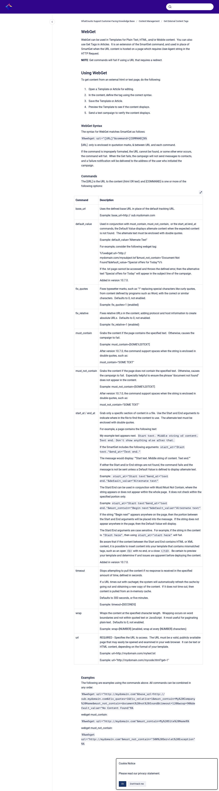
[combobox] (189, 7)
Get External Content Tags (176, 21)
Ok (122, 784)
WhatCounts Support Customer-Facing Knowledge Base (108, 21)
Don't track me (137, 784)
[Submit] (170, 6)
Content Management (149, 21)
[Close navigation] (52, 22)
